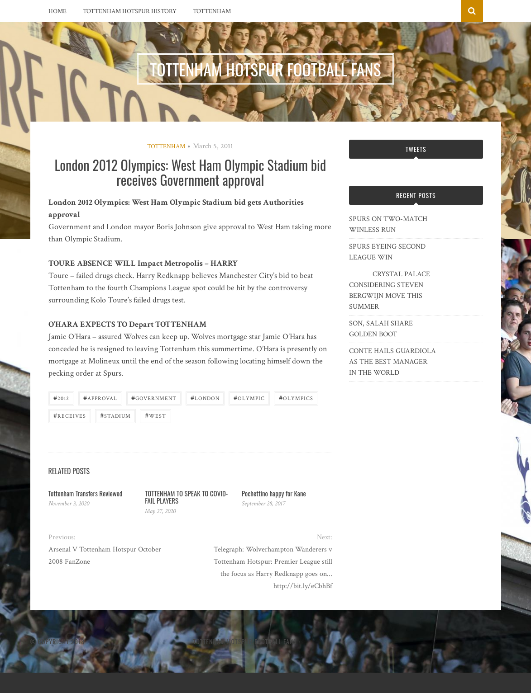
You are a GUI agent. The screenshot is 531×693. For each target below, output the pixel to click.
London (205, 397)
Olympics (296, 397)
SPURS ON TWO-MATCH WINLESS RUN (388, 224)
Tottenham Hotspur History (130, 11)
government (154, 397)
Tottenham (212, 11)
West (155, 415)
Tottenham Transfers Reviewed (85, 493)
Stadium (115, 415)
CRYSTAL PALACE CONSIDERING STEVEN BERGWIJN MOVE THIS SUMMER (389, 290)
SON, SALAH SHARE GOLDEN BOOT (381, 329)
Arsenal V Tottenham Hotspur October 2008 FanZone (104, 555)
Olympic (249, 397)
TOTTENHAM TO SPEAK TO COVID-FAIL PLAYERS (186, 497)
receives (69, 415)
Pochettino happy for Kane (274, 493)
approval (100, 397)
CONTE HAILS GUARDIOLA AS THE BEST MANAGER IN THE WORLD (392, 361)
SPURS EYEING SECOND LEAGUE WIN (387, 252)
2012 (61, 397)
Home (57, 11)
